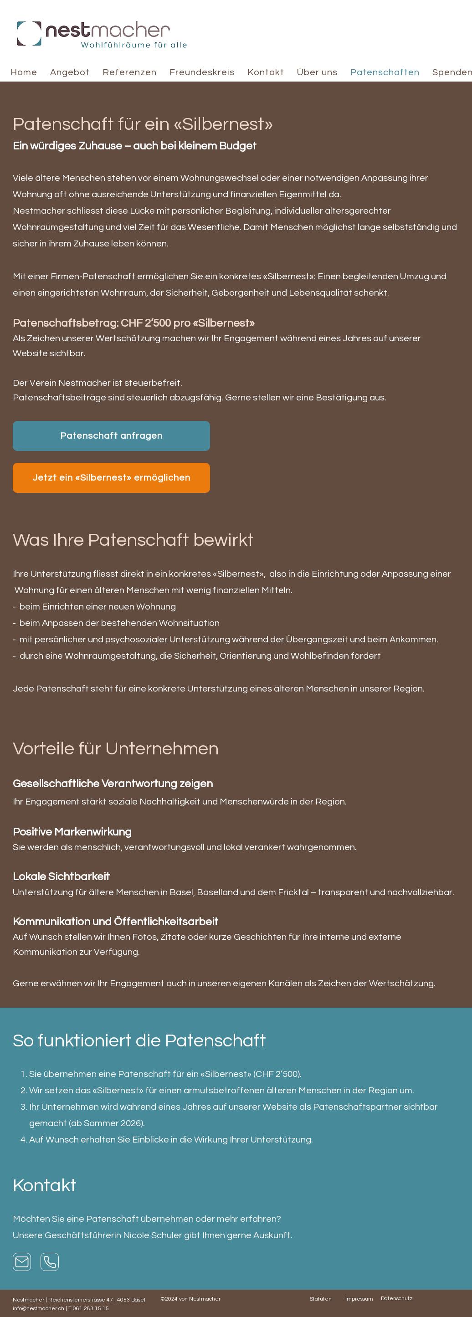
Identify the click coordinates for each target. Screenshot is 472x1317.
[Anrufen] (50, 1262)
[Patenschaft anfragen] (111, 436)
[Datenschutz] (398, 1298)
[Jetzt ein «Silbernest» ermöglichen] (111, 478)
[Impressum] (363, 1299)
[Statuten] (327, 1299)
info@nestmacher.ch (38, 1309)
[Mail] (22, 1262)
